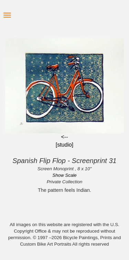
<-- (64, 137)
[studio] (65, 145)
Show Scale (64, 175)
